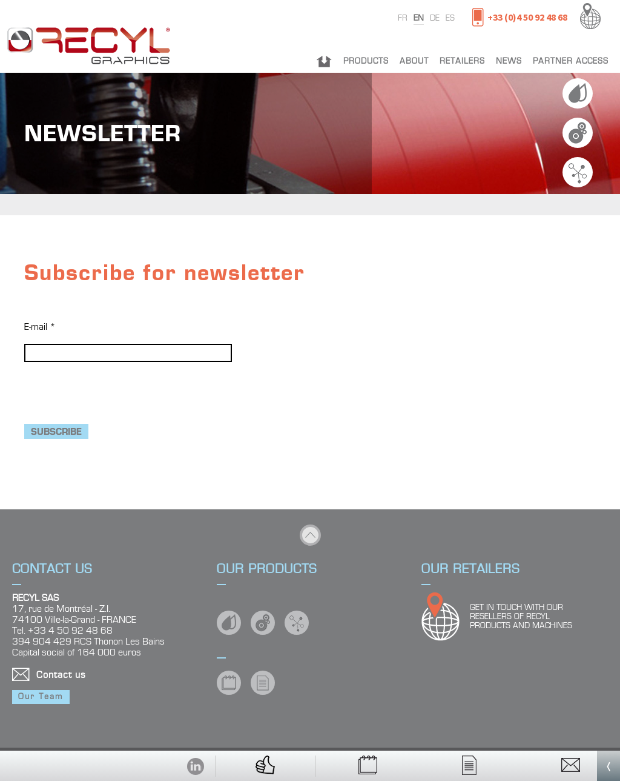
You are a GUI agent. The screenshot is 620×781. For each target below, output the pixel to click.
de (435, 18)
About (414, 61)
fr (402, 18)
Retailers (462, 61)
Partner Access (570, 61)
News (509, 61)
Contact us (61, 675)
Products (366, 61)
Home (324, 61)
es (450, 18)
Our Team (41, 696)
